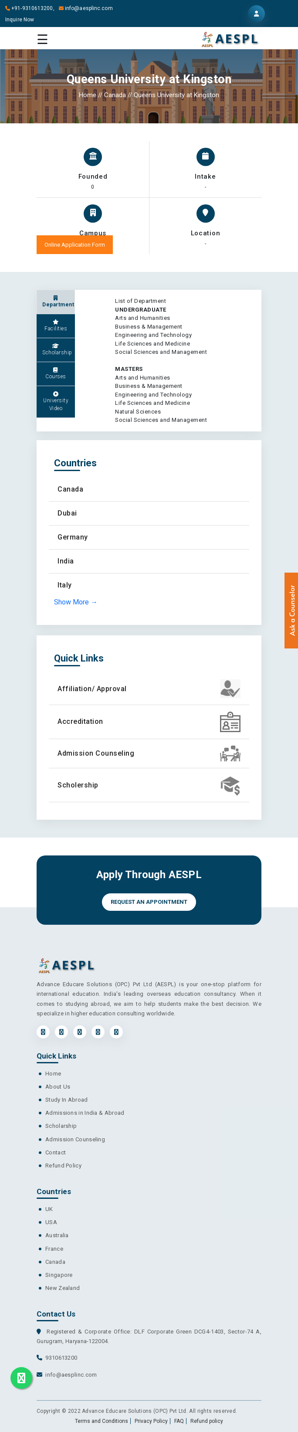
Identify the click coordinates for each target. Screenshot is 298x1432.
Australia (57, 1235)
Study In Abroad (66, 1099)
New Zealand (62, 1288)
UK (49, 1209)
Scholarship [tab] (57, 349)
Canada (115, 95)
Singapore (59, 1275)
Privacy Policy (151, 1421)
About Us (57, 1086)
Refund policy (206, 1421)
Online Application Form (74, 244)
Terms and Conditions (101, 1421)
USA (51, 1222)
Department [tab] (58, 301)
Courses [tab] (55, 373)
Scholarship (61, 1126)
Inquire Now (19, 20)
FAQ (179, 1421)
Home (88, 95)
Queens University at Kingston (176, 95)
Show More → (76, 602)
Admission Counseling (75, 1139)
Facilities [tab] (55, 325)
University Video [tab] (55, 401)
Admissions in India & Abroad (84, 1113)
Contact (55, 1152)
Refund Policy (63, 1165)
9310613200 (61, 1357)
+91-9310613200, (31, 8)
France (54, 1248)
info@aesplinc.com (86, 8)
